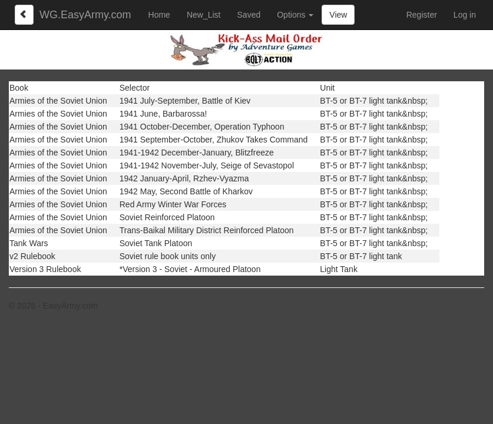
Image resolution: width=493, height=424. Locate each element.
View (338, 14)
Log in (465, 14)
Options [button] (295, 14)
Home (159, 14)
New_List (204, 14)
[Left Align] (24, 15)
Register (421, 14)
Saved (249, 14)
